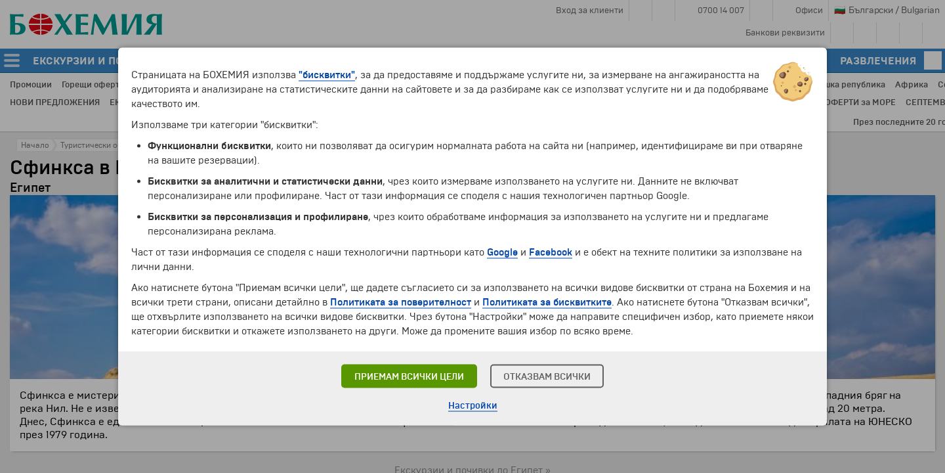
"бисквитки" (327, 75)
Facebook (550, 252)
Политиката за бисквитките (547, 302)
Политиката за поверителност (400, 302)
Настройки (472, 405)
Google (502, 252)
